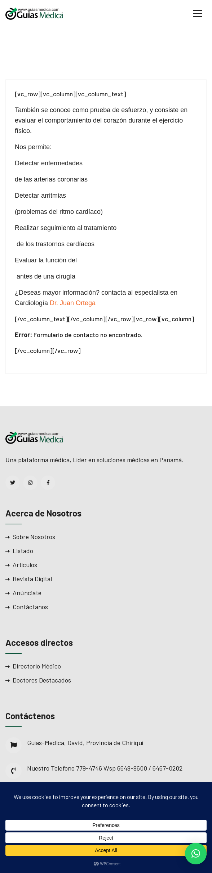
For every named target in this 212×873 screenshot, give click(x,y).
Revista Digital (32, 579)
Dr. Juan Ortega (73, 303)
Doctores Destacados (42, 680)
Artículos (25, 565)
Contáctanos (30, 607)
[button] (196, 853)
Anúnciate (27, 593)
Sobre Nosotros (34, 537)
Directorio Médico (37, 666)
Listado (23, 551)
